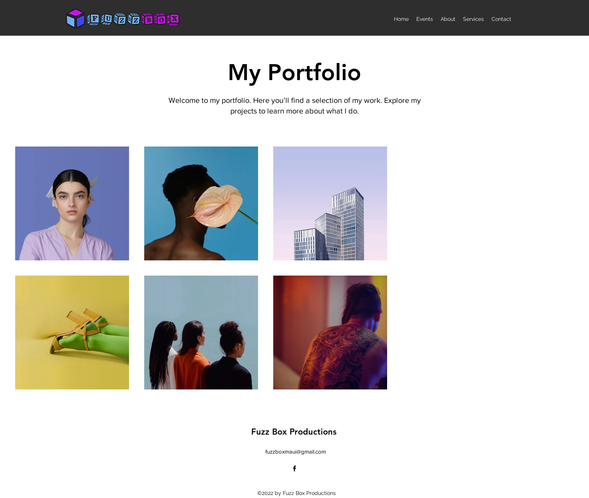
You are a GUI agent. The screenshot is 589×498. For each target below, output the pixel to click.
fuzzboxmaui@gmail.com (295, 451)
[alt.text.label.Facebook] (294, 468)
